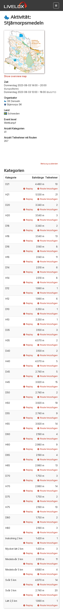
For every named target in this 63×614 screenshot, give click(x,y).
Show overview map (15, 76)
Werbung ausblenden (49, 164)
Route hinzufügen (47, 188)
